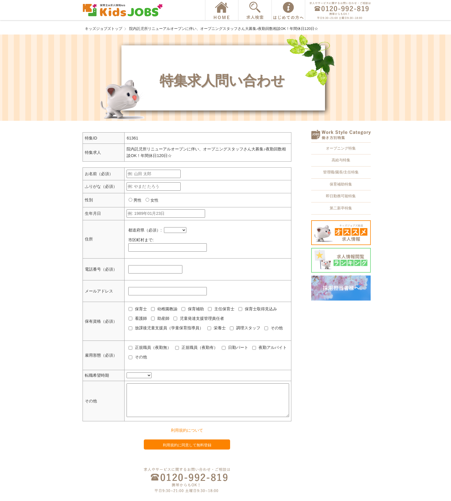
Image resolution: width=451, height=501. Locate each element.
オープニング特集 (341, 148)
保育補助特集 (341, 184)
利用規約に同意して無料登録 (187, 445)
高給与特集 (341, 160)
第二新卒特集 (341, 208)
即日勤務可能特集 (341, 196)
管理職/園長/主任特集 (341, 172)
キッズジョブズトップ (103, 28)
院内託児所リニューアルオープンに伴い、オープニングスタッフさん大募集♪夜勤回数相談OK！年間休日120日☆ (223, 28)
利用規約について (187, 430)
